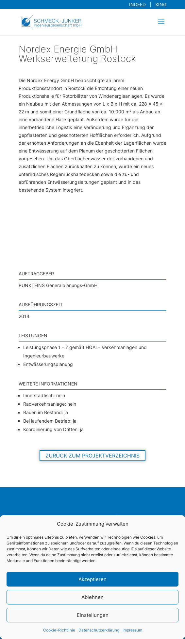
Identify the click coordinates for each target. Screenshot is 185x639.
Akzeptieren (92, 579)
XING (159, 4)
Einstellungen (93, 615)
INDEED (138, 4)
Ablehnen (92, 597)
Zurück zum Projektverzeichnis (92, 455)
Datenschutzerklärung (98, 630)
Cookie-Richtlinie (59, 630)
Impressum (132, 630)
